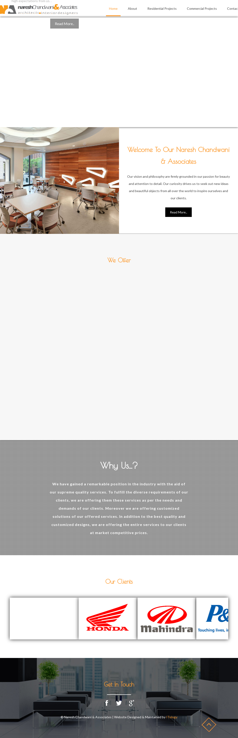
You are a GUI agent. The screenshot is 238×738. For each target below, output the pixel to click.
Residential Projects (162, 8)
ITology (171, 717)
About (132, 8)
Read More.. (178, 212)
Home (113, 8)
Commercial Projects (202, 8)
